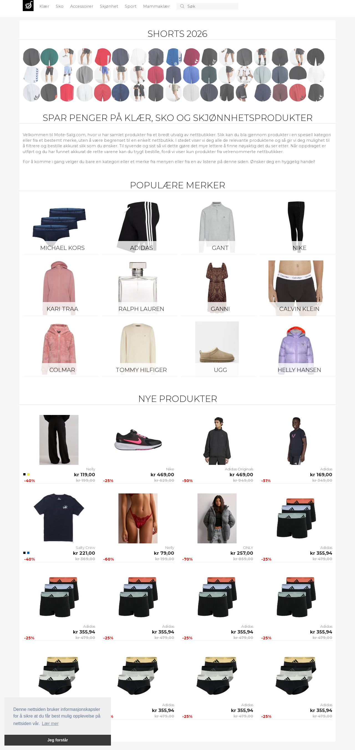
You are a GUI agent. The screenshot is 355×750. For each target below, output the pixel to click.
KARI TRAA (62, 308)
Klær (44, 6)
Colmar (62, 369)
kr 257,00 (241, 553)
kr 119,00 (84, 474)
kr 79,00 (164, 553)
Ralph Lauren (141, 308)
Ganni (220, 308)
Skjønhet (109, 6)
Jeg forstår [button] (57, 740)
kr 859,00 (243, 559)
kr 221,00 (84, 553)
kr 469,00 (162, 474)
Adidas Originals (239, 469)
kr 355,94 (321, 553)
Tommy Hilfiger (141, 369)
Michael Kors (62, 247)
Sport (131, 6)
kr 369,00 (85, 559)
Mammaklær (157, 6)
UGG (220, 369)
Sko (60, 6)
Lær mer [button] (50, 723)
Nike (299, 247)
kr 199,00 (85, 480)
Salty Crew (85, 547)
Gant (220, 247)
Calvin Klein (299, 308)
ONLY (248, 547)
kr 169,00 (321, 474)
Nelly (90, 469)
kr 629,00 (164, 480)
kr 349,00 (322, 480)
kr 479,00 (322, 559)
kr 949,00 (243, 480)
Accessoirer (82, 6)
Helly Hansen (299, 369)
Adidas (141, 247)
